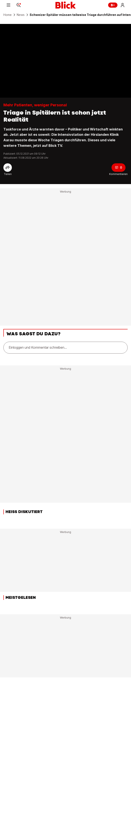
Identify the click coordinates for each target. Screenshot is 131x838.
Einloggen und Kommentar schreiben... (38, 347)
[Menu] (8, 5)
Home (7, 15)
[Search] (19, 5)
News (21, 15)
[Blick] (65, 5)
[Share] (7, 167)
